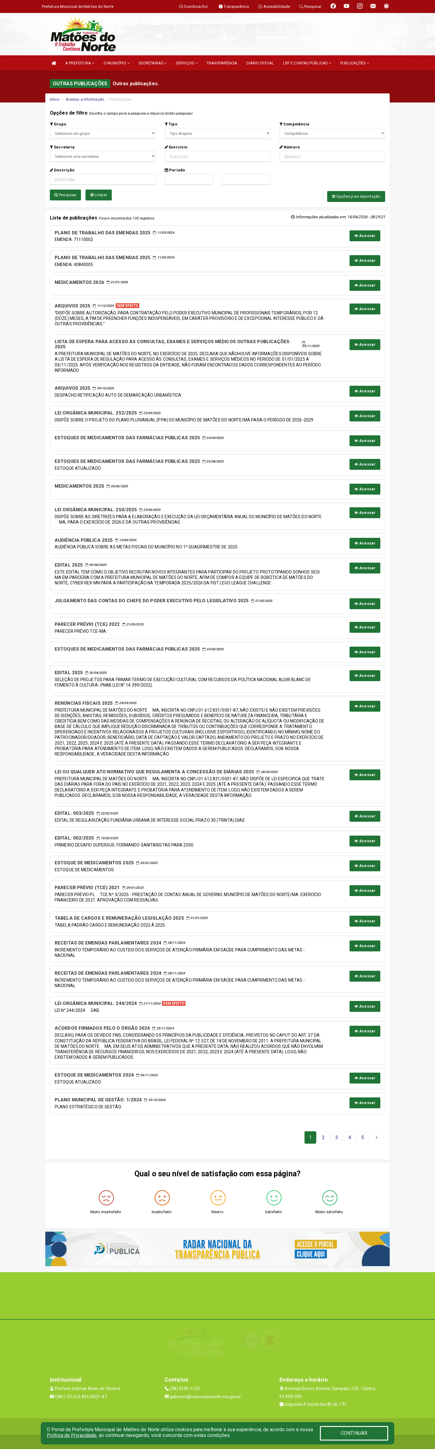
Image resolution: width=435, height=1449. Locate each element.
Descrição (62, 170)
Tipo (171, 124)
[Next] (363, 1136)
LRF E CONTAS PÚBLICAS (307, 63)
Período (175, 170)
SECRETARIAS (153, 63)
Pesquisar (65, 195)
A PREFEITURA (79, 63)
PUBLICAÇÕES (354, 63)
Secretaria (62, 147)
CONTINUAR (354, 1433)
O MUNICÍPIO (117, 63)
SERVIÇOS (187, 63)
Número (289, 147)
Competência (294, 124)
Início (55, 99)
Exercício (176, 147)
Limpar (98, 195)
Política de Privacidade (71, 1435)
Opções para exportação (356, 196)
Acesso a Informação (85, 99)
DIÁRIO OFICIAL (260, 63)
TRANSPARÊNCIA (222, 63)
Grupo (58, 124)
